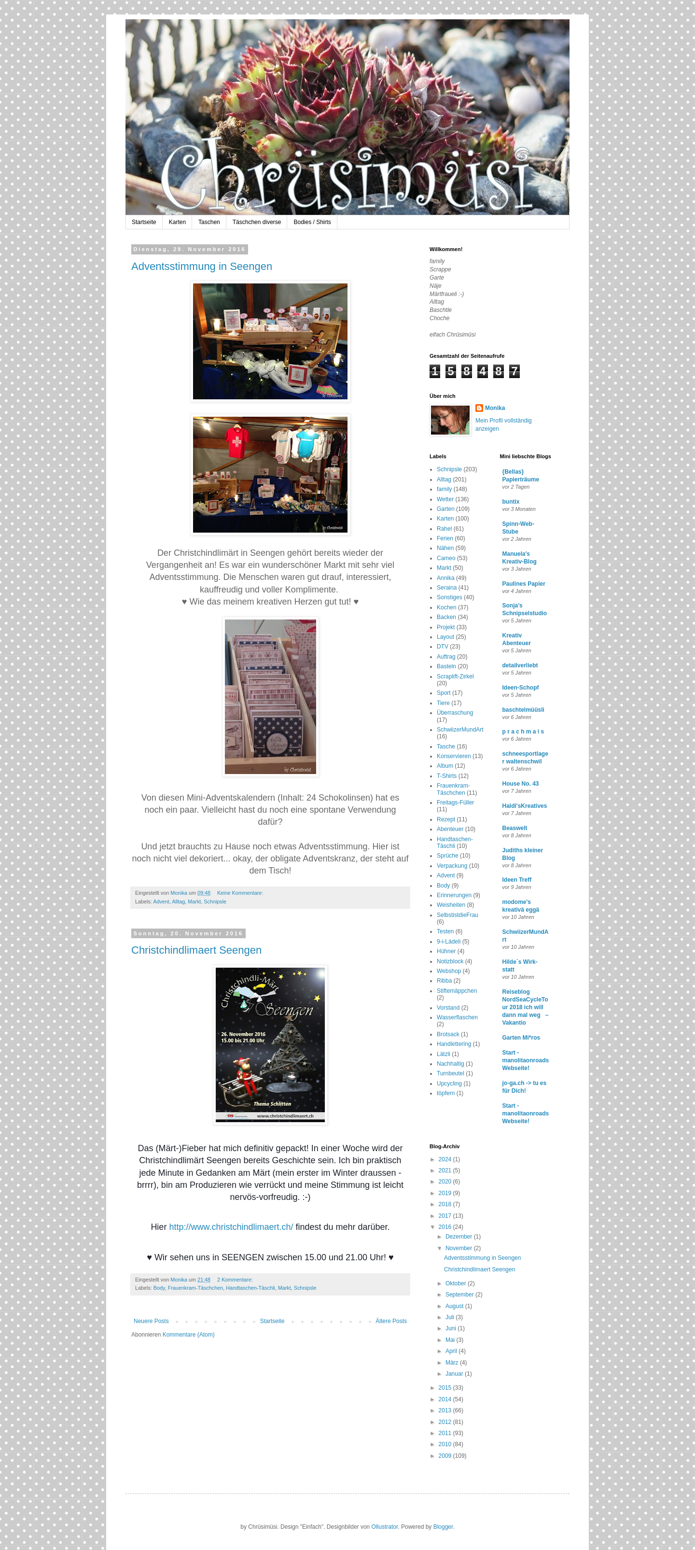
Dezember (459, 1236)
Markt (194, 901)
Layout (445, 637)
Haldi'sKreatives (524, 806)
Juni (451, 1328)
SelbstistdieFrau (457, 915)
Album (445, 765)
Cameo (446, 558)
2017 (446, 1215)
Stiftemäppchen (457, 990)
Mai (451, 1340)
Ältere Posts (391, 1321)
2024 (446, 1159)
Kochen (447, 607)
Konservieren (454, 756)
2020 (446, 1181)
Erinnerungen (454, 895)
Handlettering (454, 1044)
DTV (442, 646)
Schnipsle (215, 901)
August (455, 1306)
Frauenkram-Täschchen (195, 1288)
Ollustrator (385, 1526)
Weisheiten (451, 905)
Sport (444, 693)
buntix (511, 501)
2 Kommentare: (235, 1279)
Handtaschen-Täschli (250, 1288)
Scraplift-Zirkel (455, 676)
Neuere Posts (151, 1321)
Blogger (443, 1526)
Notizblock (450, 961)
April (452, 1351)
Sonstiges (449, 597)
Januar (455, 1373)
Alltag (178, 901)
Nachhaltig (450, 1063)
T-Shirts (447, 776)
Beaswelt (515, 828)
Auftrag (446, 656)
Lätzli (443, 1054)
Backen (446, 617)
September (460, 1294)
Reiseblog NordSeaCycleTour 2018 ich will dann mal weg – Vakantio (525, 1007)
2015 (446, 1387)
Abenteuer (450, 829)
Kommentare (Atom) (189, 1334)
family (444, 489)
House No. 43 (520, 783)
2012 (446, 1422)
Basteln (446, 666)
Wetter (445, 499)
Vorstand (448, 1007)
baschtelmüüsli (523, 709)
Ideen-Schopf (520, 687)
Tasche (446, 746)
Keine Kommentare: (240, 893)
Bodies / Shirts (312, 222)
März (452, 1362)
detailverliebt (520, 665)
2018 (446, 1204)
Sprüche (448, 855)
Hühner (446, 951)
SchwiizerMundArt (460, 729)
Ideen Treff (517, 879)
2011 (446, 1433)
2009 (446, 1455)
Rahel (444, 528)
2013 (446, 1410)
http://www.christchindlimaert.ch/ (231, 1227)
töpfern (446, 1093)
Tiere (443, 703)
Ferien (445, 538)
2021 (446, 1170)
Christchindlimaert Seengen (196, 950)
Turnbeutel (450, 1073)
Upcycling (449, 1083)
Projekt (446, 627)
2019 (446, 1193)
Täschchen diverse (257, 222)
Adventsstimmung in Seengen (201, 266)
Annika (446, 578)
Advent (161, 901)
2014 (446, 1399)
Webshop (449, 971)
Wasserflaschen (457, 1017)
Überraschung (455, 712)
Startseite (144, 222)
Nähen (445, 548)
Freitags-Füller (455, 802)
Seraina (447, 587)
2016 (446, 1227)
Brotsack (448, 1034)
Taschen (209, 222)
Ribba (444, 980)
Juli (450, 1317)
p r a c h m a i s (523, 731)
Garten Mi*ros (521, 1037)
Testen (445, 931)
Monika (495, 408)
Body (159, 1288)
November (459, 1248)
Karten (177, 222)
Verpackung (452, 865)
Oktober (456, 1283)
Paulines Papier (523, 583)
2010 (446, 1444)
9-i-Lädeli (448, 941)
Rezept (446, 819)
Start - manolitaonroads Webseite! (525, 1060)
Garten (446, 509)
